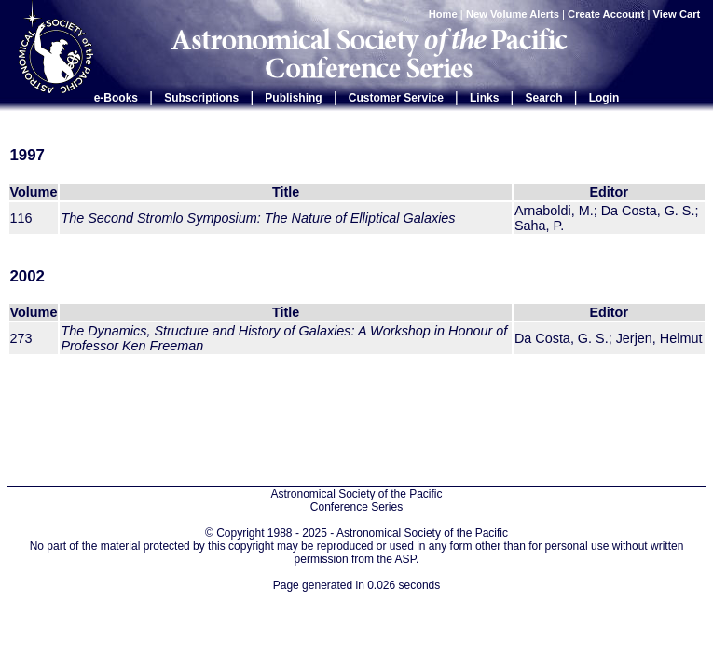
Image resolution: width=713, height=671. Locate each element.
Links (484, 97)
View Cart (678, 14)
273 (21, 338)
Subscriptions (201, 97)
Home (443, 14)
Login (604, 97)
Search (544, 97)
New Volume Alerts (512, 14)
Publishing (293, 97)
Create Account (606, 14)
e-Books (116, 97)
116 (21, 218)
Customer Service (396, 97)
